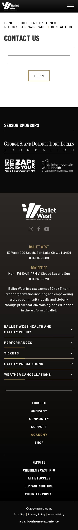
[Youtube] (46, 228)
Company (39, 411)
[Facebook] (38, 228)
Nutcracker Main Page (25, 27)
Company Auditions (39, 486)
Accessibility (56, 514)
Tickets (39, 403)
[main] (39, 60)
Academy (39, 434)
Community (39, 419)
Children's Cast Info (37, 23)
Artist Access (39, 478)
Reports (39, 462)
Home (8, 23)
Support (39, 427)
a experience (39, 521)
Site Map (19, 514)
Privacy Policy (36, 514)
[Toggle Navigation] (70, 7)
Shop (39, 442)
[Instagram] (31, 228)
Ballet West (27, 6)
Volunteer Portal (39, 494)
